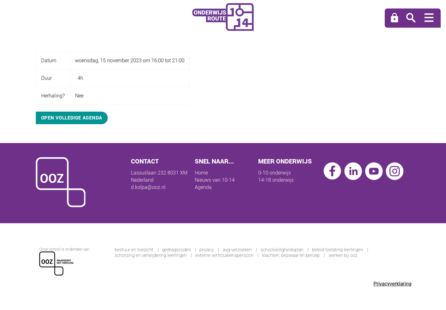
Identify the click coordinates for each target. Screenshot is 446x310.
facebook (332, 171)
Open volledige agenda (71, 117)
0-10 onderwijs (274, 172)
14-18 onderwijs (276, 179)
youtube (374, 171)
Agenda (203, 187)
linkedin (353, 171)
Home (201, 172)
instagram (395, 171)
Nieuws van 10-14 (215, 179)
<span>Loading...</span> (223, 265)
